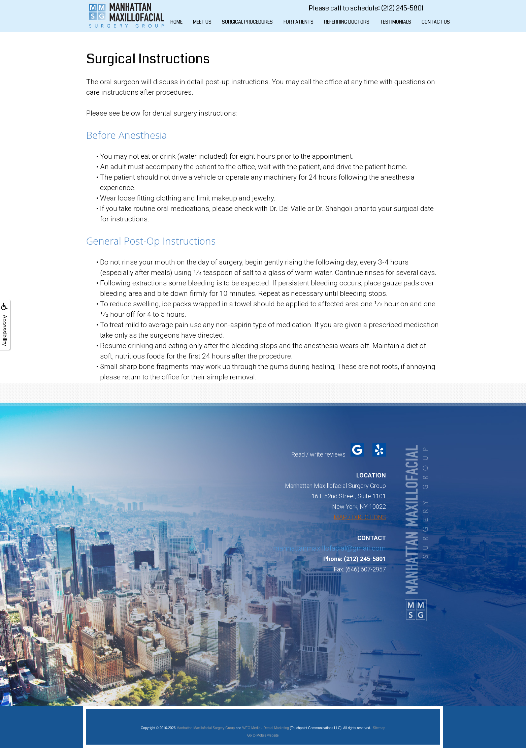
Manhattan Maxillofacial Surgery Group (205, 728)
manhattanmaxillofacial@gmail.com (329, 548)
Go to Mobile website (262, 735)
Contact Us (436, 22)
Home (176, 22)
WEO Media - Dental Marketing (265, 728)
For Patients (299, 22)
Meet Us (202, 22)
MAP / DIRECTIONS (360, 517)
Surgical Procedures (247, 22)
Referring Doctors (346, 22)
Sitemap (379, 728)
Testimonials (395, 22)
